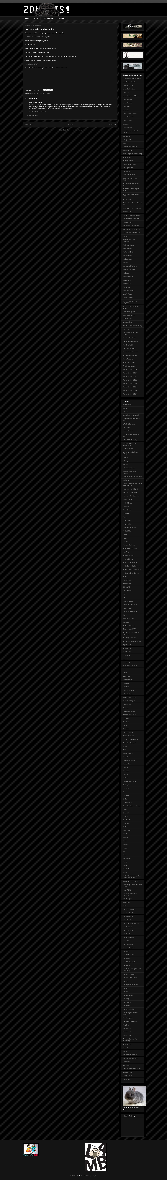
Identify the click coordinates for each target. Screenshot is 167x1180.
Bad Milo (125, 464)
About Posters (127, 99)
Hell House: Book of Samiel (132, 641)
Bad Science (127, 136)
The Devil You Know (129, 338)
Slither (125, 865)
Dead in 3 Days (128, 559)
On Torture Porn (128, 276)
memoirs (41, 93)
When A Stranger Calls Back (132, 1069)
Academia (126, 124)
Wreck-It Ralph (127, 1072)
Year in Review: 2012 (130, 380)
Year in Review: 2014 (130, 387)
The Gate (126, 951)
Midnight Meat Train (129, 715)
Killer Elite (126, 683)
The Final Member (129, 948)
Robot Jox (126, 823)
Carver (125, 517)
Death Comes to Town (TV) (132, 569)
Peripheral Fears (128, 290)
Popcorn (125, 774)
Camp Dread (127, 510)
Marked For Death (129, 711)
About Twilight (127, 120)
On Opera (126, 273)
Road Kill (126, 813)
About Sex (126, 110)
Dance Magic (127, 157)
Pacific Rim (126, 757)
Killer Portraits (127, 222)
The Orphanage (128, 995)
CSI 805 (125, 541)
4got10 (125, 408)
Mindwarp (126, 718)
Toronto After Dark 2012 (130, 355)
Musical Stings (127, 248)
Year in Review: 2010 (130, 373)
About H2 (126, 92)
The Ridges (126, 1006)
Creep (125, 534)
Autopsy (125, 461)
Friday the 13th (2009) (130, 604)
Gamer (125, 615)
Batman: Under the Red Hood (132, 476)
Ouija (124, 750)
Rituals (125, 809)
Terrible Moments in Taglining (132, 325)
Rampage (126, 785)
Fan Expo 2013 (128, 168)
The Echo (126, 941)
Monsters (126, 722)
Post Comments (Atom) (74, 130)
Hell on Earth (127, 199)
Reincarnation (127, 802)
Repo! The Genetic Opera (131, 806)
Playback (126, 771)
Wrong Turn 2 (127, 1076)
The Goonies (127, 958)
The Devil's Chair (128, 937)
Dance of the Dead (129, 545)
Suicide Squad (127, 899)
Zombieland (126, 1079)
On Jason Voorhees (129, 269)
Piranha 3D (126, 767)
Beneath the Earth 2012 (130, 147)
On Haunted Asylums (130, 266)
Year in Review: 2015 (130, 390)
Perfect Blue (127, 764)
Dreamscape (127, 583)
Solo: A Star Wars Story (130, 881)
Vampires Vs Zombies (130, 1055)
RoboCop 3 (126, 816)
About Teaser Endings (130, 113)
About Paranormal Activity (131, 96)
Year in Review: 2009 (130, 369)
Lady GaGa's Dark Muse (131, 226)
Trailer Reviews (128, 359)
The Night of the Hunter (130, 984)
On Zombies (127, 283)
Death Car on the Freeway (131, 566)
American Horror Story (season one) (130, 444)
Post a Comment (32, 115)
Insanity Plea (127, 212)
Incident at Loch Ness (130, 666)
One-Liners (126, 287)
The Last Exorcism (129, 974)
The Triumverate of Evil (130, 352)
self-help (47, 93)
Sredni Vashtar (127, 318)
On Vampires (127, 280)
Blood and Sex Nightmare (131, 496)
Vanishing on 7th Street (130, 1058)
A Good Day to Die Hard (131, 415)
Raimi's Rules (127, 294)
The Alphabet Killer (129, 913)
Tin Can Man (127, 1028)
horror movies (34, 93)
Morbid (125, 725)
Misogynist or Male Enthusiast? (129, 240)
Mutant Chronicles (129, 736)
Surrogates (126, 902)
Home (27, 18)
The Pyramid (127, 1002)
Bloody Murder (127, 499)
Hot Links (62, 18)
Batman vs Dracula (129, 468)
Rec (124, 792)
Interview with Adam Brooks (132, 215)
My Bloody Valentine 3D (130, 739)
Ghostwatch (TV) (128, 618)
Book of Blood (127, 503)
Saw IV (125, 834)
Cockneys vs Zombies (130, 527)
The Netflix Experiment (130, 341)
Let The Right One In (129, 697)
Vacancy (125, 1051)
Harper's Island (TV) (129, 629)
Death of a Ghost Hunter (131, 573)
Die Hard (125, 576)
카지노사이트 (35, 104)
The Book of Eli (128, 916)
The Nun (125, 988)
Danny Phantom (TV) (130, 548)
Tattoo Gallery (127, 322)
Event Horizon (127, 590)
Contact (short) (127, 531)
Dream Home (127, 580)
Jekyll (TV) (126, 676)
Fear (124, 594)
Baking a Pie (127, 140)
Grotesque (126, 622)
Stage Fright (127, 890)
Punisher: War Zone (129, 781)
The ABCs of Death (129, 909)
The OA (125, 992)
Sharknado (126, 837)
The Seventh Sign (128, 1009)
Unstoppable (127, 1044)
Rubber (125, 827)
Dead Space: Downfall (130, 562)
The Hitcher (126, 965)
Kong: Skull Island (129, 690)
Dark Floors (126, 552)
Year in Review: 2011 (130, 376)
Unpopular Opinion (129, 362)
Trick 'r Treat (127, 1035)
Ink (124, 669)
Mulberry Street (128, 732)
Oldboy (125, 746)
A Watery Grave (128, 85)
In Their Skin (127, 662)
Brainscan (126, 506)
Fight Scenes (127, 171)
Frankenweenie (128, 601)
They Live (126, 1025)
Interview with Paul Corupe (131, 219)
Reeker (125, 799)
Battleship (126, 480)
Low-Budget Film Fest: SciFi (132, 233)
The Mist (125, 981)
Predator (125, 778)
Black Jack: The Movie (130, 492)
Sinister (125, 848)
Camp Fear (126, 513)
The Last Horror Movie (130, 978)
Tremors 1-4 (127, 1032)
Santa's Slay (127, 830)
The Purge (126, 999)
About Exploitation (129, 89)
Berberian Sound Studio (130, 489)
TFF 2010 (126, 329)
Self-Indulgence (48, 18)
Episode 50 (126, 587)
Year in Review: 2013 (130, 383)
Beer (124, 143)
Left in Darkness (128, 694)
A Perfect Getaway (129, 424)
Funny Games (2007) (130, 611)
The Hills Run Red (129, 962)
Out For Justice (128, 753)
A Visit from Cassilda (129, 82)
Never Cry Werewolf (129, 743)
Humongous (127, 648)
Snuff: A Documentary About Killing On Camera (132, 877)
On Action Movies (128, 252)
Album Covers (127, 127)
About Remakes (128, 103)
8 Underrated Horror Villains (132, 78)
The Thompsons (128, 1018)
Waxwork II (126, 1065)
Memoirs (125, 236)
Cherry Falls (127, 524)
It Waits (125, 673)
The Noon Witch (128, 345)
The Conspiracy (128, 930)
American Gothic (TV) (130, 440)
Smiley (125, 872)
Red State (126, 795)
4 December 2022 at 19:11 (37, 111)
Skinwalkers (127, 858)
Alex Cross (126, 427)
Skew (124, 855)
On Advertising (127, 255)
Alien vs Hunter (128, 431)
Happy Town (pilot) (129, 625)
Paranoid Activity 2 (129, 760)
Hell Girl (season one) (130, 638)
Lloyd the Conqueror (129, 701)
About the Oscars (128, 117)
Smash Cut (126, 869)
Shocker (125, 841)
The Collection (127, 927)
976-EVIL (126, 412)
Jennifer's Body (128, 680)
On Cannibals (127, 259)
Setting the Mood (128, 297)
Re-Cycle (126, 788)
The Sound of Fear (129, 348)
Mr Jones (126, 729)
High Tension (127, 645)
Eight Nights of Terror (130, 164)
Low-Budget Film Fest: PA (131, 229)
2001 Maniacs (127, 405)
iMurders (125, 659)
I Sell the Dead (127, 652)
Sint (124, 851)
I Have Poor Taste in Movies (132, 208)
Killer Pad (126, 687)
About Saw (126, 106)
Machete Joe (127, 704)
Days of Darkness (128, 555)
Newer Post (29, 124)
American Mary (128, 448)
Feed (124, 597)
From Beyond (127, 608)
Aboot (36, 18)
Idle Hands (126, 655)
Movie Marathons (128, 245)
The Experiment (128, 944)
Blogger (94, 1176)
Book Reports (127, 150)
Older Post (112, 124)
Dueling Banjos (128, 161)
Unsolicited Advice (129, 366)
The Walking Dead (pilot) (131, 1021)
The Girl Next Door (129, 955)
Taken (125, 906)
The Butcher (127, 920)
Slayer (125, 862)
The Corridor (127, 934)
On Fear (125, 262)
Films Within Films (129, 175)
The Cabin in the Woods (131, 923)
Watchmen (126, 1062)
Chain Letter (127, 520)
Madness (126, 708)
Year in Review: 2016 (130, 394)
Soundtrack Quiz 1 (129, 312)
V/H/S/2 (125, 1048)
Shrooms (126, 844)
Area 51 (125, 457)
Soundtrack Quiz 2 (129, 315)
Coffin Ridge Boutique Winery (132, 154)
